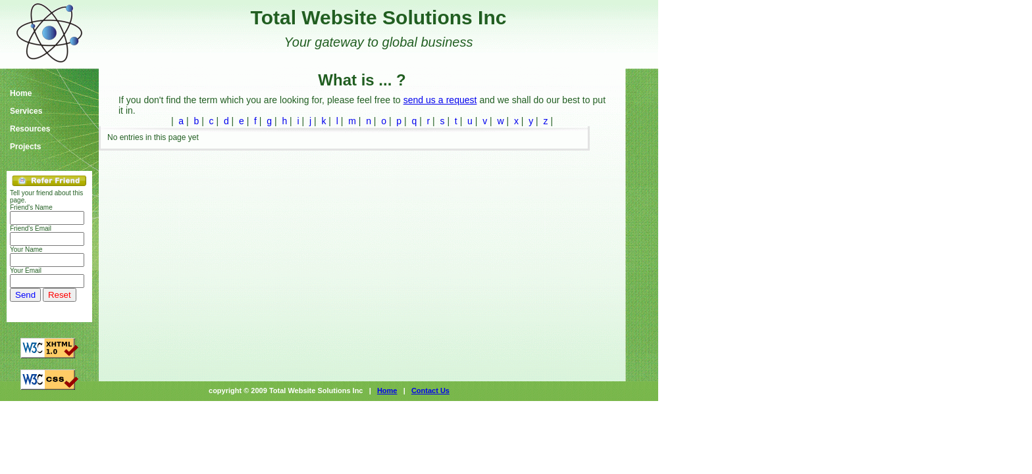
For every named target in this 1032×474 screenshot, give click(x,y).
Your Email (25, 270)
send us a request (440, 100)
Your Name (26, 249)
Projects (25, 147)
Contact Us (430, 390)
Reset (59, 295)
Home (21, 93)
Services (26, 111)
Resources (30, 129)
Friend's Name (31, 207)
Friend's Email (30, 228)
